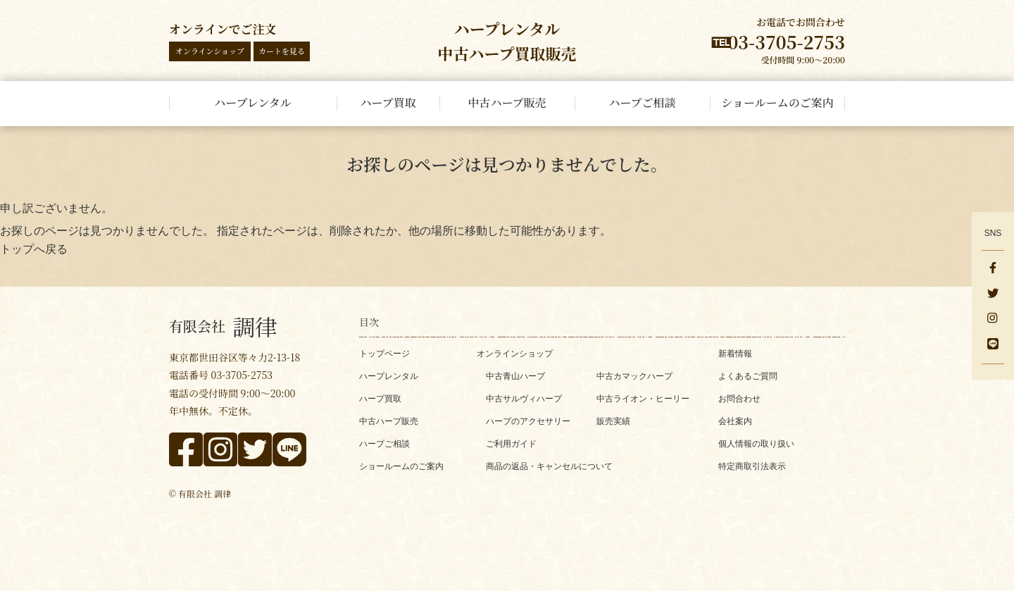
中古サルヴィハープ (524, 399)
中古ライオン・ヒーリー (642, 399)
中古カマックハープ (634, 376)
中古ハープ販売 (388, 421)
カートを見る (281, 50)
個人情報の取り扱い (756, 444)
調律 (223, 326)
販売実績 (613, 421)
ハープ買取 (380, 399)
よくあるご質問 (747, 376)
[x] (993, 294)
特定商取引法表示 (752, 466)
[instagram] (993, 320)
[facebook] (993, 269)
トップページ (384, 354)
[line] (993, 345)
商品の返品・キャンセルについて (549, 466)
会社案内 (735, 421)
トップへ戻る (34, 249)
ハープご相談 (384, 444)
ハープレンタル (388, 376)
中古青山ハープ (515, 376)
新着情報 (735, 354)
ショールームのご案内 (401, 466)
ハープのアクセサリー (528, 421)
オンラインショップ (209, 50)
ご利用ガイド (511, 444)
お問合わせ (739, 399)
